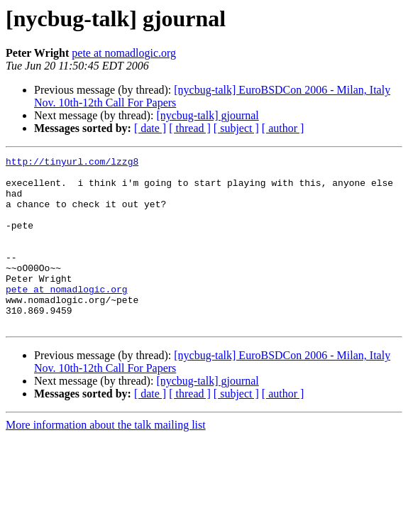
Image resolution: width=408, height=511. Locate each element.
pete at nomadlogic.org (124, 53)
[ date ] (150, 128)
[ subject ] (236, 128)
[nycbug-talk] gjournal (207, 115)
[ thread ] (190, 128)
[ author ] (283, 128)
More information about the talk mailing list (106, 459)
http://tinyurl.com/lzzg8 (72, 163)
